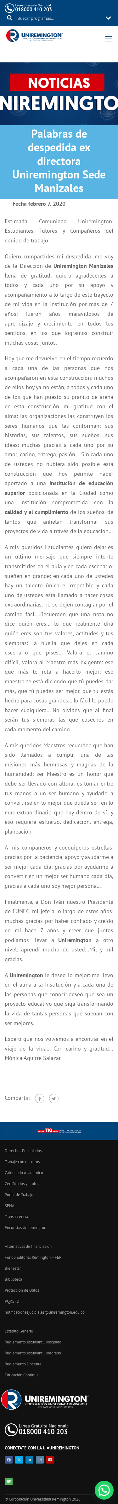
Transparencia (16, 1216)
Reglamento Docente (23, 1364)
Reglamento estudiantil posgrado (33, 1342)
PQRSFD (12, 1301)
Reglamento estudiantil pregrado (33, 1353)
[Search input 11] (59, 18)
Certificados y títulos (22, 1183)
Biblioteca (13, 1279)
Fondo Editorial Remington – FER (33, 1257)
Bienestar (13, 1268)
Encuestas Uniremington (25, 1227)
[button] (104, 1490)
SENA (9, 1205)
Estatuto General (19, 1331)
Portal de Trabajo (19, 1194)
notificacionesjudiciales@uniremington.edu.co (45, 1312)
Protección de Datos (22, 1290)
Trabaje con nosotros (22, 1161)
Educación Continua (21, 1375)
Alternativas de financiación (28, 1246)
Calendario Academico (24, 1172)
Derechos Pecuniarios (23, 1150)
